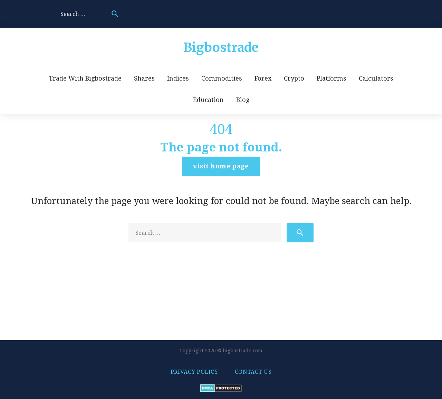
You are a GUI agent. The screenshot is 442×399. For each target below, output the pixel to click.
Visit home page (221, 166)
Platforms (331, 78)
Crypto (294, 78)
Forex (262, 78)
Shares (144, 78)
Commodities (221, 78)
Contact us (253, 372)
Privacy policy (194, 372)
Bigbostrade (221, 47)
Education (208, 99)
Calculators (376, 78)
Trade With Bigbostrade (85, 78)
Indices (178, 78)
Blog (242, 99)
